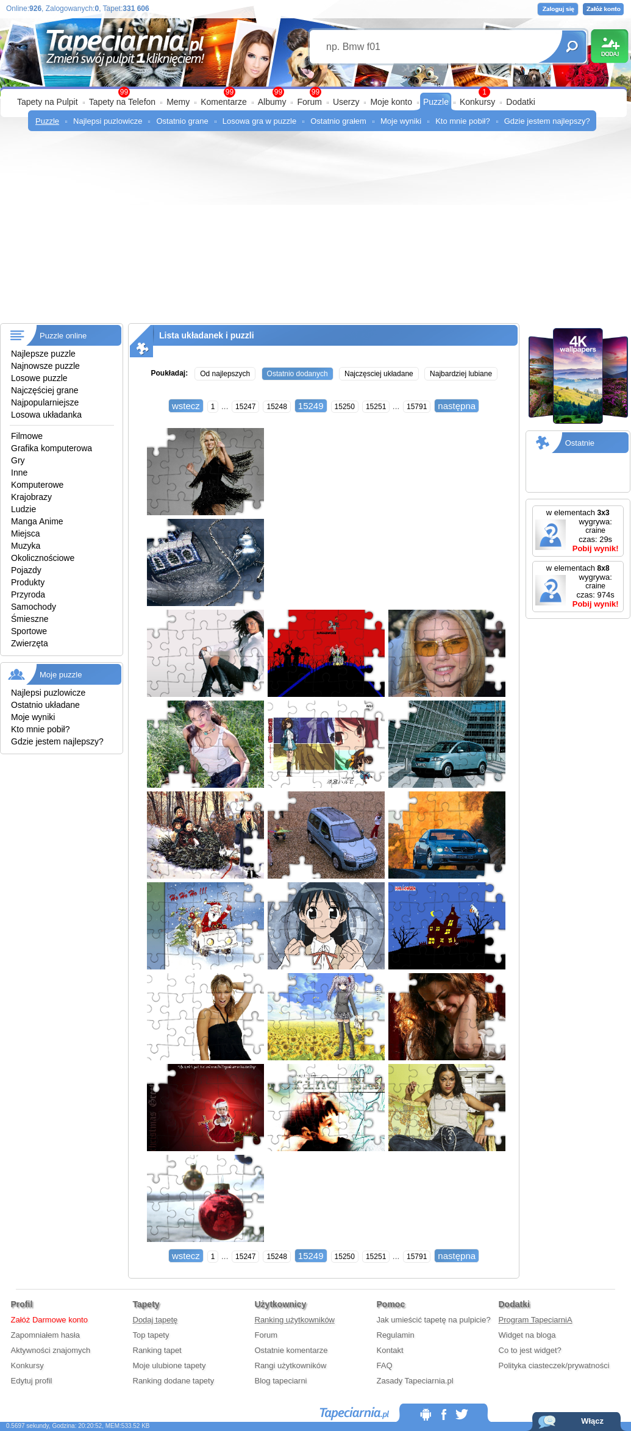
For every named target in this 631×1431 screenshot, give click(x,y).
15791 (417, 406)
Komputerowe (37, 485)
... (225, 406)
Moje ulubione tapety (169, 1365)
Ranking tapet (157, 1350)
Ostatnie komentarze (291, 1350)
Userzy (346, 102)
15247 (245, 406)
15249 (311, 406)
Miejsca (25, 533)
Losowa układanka (46, 414)
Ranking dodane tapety (174, 1380)
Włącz (592, 1421)
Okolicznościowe (42, 558)
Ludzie (23, 509)
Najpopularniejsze (45, 402)
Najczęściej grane (45, 390)
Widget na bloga (527, 1335)
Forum (309, 102)
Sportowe (29, 631)
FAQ (385, 1365)
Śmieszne (29, 619)
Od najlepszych (225, 373)
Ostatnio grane (182, 121)
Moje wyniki (400, 121)
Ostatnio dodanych (297, 373)
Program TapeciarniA (535, 1319)
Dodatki (520, 102)
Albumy (272, 102)
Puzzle (436, 102)
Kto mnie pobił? (462, 121)
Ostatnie (579, 443)
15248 (276, 406)
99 (315, 92)
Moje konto (391, 102)
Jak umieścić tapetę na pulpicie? (434, 1319)
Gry (18, 460)
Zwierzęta (29, 643)
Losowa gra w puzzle (259, 121)
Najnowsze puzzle (45, 366)
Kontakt (390, 1350)
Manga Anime (37, 521)
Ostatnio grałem (338, 121)
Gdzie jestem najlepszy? (547, 121)
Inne (19, 472)
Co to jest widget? (530, 1350)
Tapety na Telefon (122, 102)
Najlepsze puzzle (43, 354)
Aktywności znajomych (51, 1350)
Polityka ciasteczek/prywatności (554, 1365)
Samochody (33, 607)
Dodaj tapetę (155, 1319)
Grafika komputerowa (51, 448)
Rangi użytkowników (291, 1365)
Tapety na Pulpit (47, 102)
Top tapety (151, 1335)
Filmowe (27, 436)
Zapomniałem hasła (45, 1335)
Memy (178, 102)
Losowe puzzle (39, 378)
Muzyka (25, 546)
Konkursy (477, 102)
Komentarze (223, 102)
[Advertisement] (315, 231)
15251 (376, 406)
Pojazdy (26, 570)
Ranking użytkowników (295, 1319)
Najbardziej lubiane (461, 373)
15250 (345, 406)
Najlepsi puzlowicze (107, 121)
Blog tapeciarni (281, 1380)
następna (457, 406)
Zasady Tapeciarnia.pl (415, 1380)
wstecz (186, 406)
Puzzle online (63, 335)
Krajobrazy (31, 497)
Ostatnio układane (45, 705)
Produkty (28, 582)
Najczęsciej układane (378, 373)
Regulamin (396, 1335)
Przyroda (28, 594)
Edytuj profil (31, 1380)
